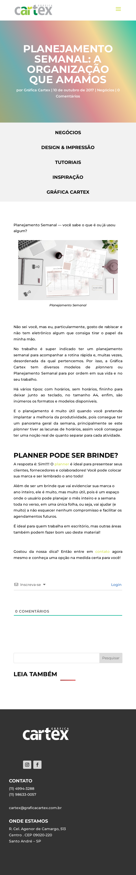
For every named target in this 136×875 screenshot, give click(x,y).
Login (116, 584)
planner (62, 464)
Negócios (105, 90)
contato (102, 551)
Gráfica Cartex (37, 90)
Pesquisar (111, 658)
